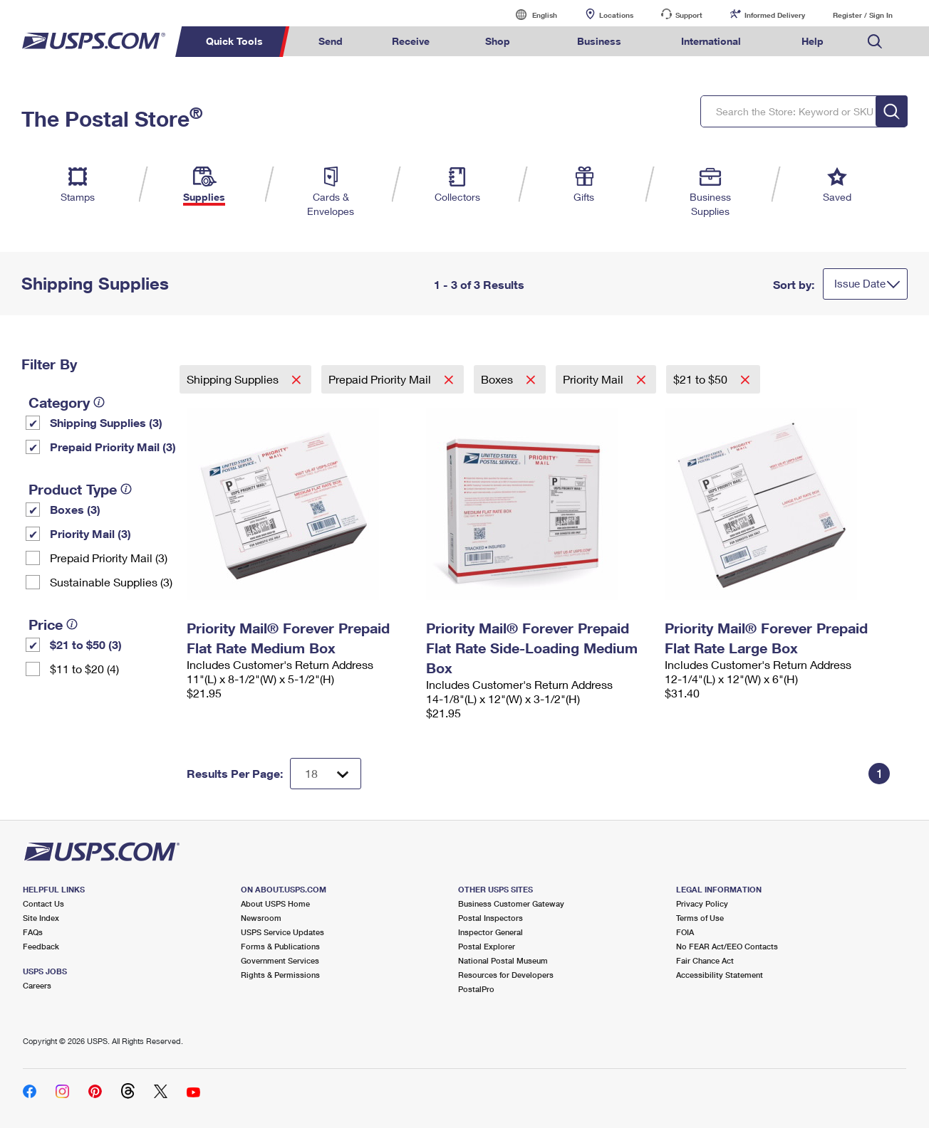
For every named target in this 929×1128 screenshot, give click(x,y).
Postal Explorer (486, 946)
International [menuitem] (711, 41)
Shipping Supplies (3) (106, 422)
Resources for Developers (506, 974)
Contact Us (43, 903)
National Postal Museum (503, 960)
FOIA (685, 932)
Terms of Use (700, 917)
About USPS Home (275, 903)
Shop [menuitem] (497, 41)
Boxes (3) (75, 509)
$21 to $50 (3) (86, 644)
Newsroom (261, 917)
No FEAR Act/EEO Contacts (727, 946)
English (530, 14)
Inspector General (490, 932)
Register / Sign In (863, 15)
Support (688, 15)
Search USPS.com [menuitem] (875, 41)
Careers (37, 985)
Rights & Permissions (280, 974)
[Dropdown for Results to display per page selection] (325, 773)
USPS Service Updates (282, 932)
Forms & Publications (280, 946)
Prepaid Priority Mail (381, 379)
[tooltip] (99, 402)
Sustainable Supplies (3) (111, 582)
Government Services (280, 960)
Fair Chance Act (705, 960)
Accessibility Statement (719, 974)
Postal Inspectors (490, 917)
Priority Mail (594, 379)
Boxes (498, 379)
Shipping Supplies (234, 379)
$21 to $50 (701, 379)
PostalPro (476, 988)
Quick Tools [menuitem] (234, 41)
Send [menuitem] (330, 41)
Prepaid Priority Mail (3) (113, 446)
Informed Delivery (774, 15)
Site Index (41, 917)
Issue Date (860, 283)
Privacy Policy (702, 903)
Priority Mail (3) (90, 533)
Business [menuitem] (599, 41)
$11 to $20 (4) (84, 668)
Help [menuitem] (812, 41)
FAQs (33, 932)
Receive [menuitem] (411, 41)
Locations (616, 15)
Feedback (41, 946)
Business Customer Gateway (511, 903)
